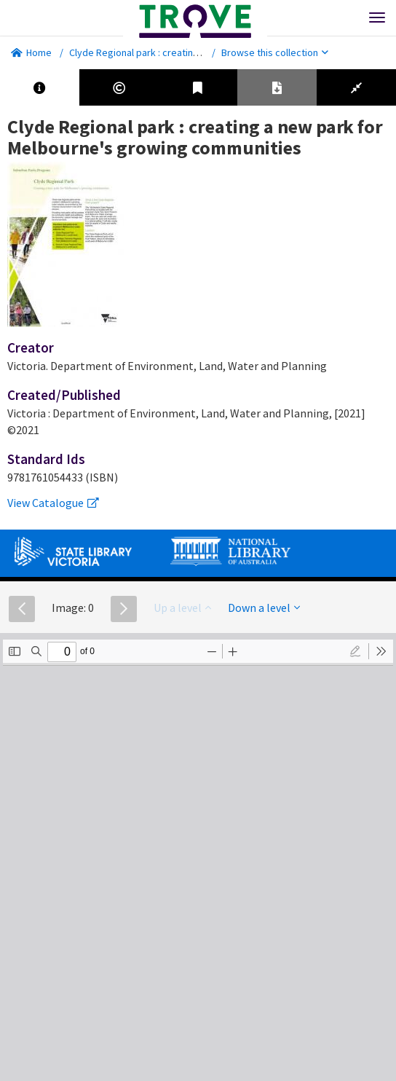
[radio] (355, 651)
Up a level (182, 607)
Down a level (264, 607)
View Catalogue (53, 502)
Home (31, 52)
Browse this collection (274, 52)
